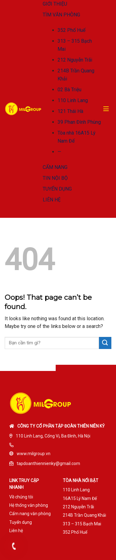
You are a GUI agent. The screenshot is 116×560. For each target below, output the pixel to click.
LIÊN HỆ (52, 200)
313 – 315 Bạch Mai (82, 523)
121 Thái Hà (70, 111)
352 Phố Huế (71, 30)
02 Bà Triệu (69, 90)
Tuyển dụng (20, 522)
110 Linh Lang (73, 100)
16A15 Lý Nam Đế (80, 498)
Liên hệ (16, 530)
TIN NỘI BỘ (55, 178)
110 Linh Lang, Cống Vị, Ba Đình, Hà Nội (53, 435)
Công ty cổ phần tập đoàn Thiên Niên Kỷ (61, 426)
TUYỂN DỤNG (57, 189)
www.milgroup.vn (33, 453)
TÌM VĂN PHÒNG (61, 15)
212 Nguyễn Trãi (75, 60)
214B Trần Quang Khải (84, 515)
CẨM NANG (55, 167)
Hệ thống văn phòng (28, 505)
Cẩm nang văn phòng (30, 513)
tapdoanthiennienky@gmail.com (48, 463)
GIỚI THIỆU (55, 4)
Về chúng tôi (21, 496)
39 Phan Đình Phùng (79, 122)
